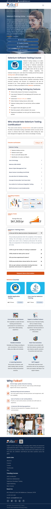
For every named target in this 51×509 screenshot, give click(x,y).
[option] (16, 295)
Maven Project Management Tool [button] (17, 168)
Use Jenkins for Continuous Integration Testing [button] (21, 184)
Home (7, 11)
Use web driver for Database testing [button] (18, 176)
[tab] (25, 147)
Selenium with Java (22, 98)
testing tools (11, 74)
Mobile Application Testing (14, 297)
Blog (8, 470)
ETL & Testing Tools (15, 11)
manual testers (26, 127)
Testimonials (10, 468)
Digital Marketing (11, 483)
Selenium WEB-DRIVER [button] (15, 164)
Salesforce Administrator (13, 479)
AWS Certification (11, 476)
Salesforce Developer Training (14, 481)
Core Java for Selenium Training (35, 297)
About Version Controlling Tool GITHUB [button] (19, 172)
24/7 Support (22, 39)
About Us (9, 460)
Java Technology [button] (13, 160)
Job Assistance (22, 50)
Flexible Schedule (22, 43)
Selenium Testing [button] (13, 147)
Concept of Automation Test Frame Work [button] (19, 180)
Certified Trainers (22, 46)
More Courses (10, 486)
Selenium (30, 85)
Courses (9, 463)
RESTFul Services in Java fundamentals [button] (19, 188)
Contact (9, 465)
